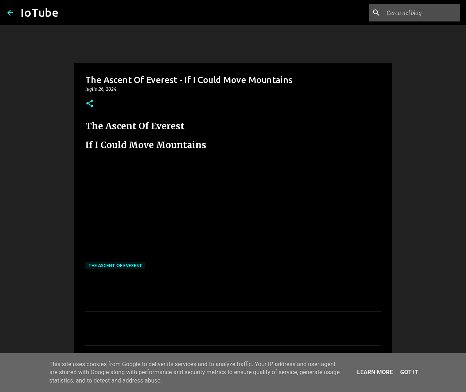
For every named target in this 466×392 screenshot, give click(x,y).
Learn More (375, 372)
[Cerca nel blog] (422, 12)
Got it (409, 372)
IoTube (39, 12)
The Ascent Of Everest (115, 265)
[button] (89, 104)
